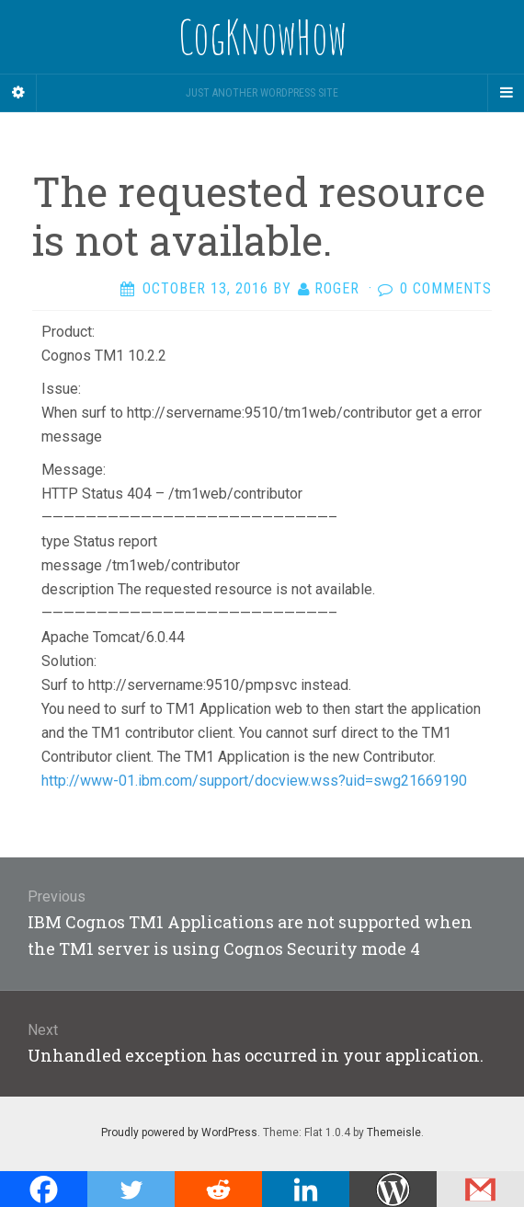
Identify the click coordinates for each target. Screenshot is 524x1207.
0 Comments (446, 288)
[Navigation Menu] (505, 93)
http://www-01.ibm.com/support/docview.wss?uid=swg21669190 (254, 780)
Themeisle (394, 1132)
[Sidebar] (18, 93)
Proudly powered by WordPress (179, 1132)
